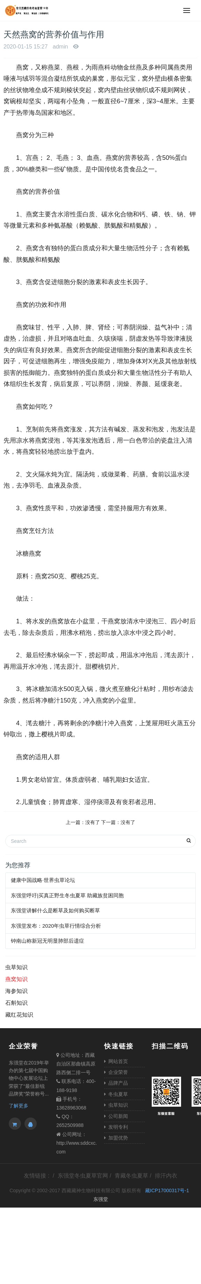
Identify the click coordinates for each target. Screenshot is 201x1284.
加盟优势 (116, 1138)
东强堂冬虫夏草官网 (83, 1176)
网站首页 (116, 1061)
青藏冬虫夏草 (131, 1176)
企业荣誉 (23, 1046)
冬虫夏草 (116, 1094)
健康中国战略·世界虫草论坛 (43, 880)
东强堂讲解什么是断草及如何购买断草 (55, 910)
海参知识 (16, 991)
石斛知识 (16, 1003)
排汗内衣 (166, 1176)
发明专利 (116, 1127)
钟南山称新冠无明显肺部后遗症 (47, 941)
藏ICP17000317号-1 (167, 1190)
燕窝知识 (16, 979)
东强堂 (100, 1199)
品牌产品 (116, 1083)
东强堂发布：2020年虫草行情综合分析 (56, 926)
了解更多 (18, 1105)
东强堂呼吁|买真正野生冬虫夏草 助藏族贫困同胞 (67, 895)
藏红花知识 (19, 1015)
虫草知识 (16, 967)
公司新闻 (116, 1116)
